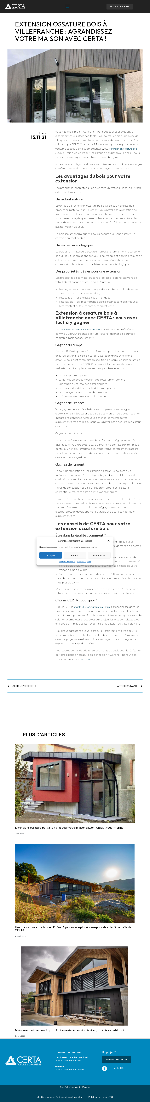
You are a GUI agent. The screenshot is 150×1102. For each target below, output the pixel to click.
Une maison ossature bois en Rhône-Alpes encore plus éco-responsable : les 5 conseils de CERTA (73, 928)
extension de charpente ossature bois (80, 329)
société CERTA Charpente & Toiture (92, 606)
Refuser (75, 555)
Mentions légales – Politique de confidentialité (59, 1097)
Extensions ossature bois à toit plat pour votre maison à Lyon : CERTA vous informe (69, 827)
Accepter (50, 555)
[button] (109, 541)
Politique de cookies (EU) (101, 1097)
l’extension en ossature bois (123, 148)
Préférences (99, 555)
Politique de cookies (67, 562)
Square (86, 1087)
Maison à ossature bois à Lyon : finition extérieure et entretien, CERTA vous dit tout (69, 1030)
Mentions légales (84, 562)
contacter (84, 659)
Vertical (79, 1087)
